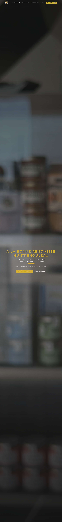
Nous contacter (51, 2)
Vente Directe (25, 2)
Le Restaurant (16, 2)
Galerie (42, 2)
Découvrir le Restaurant (24, 271)
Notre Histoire (35, 2)
